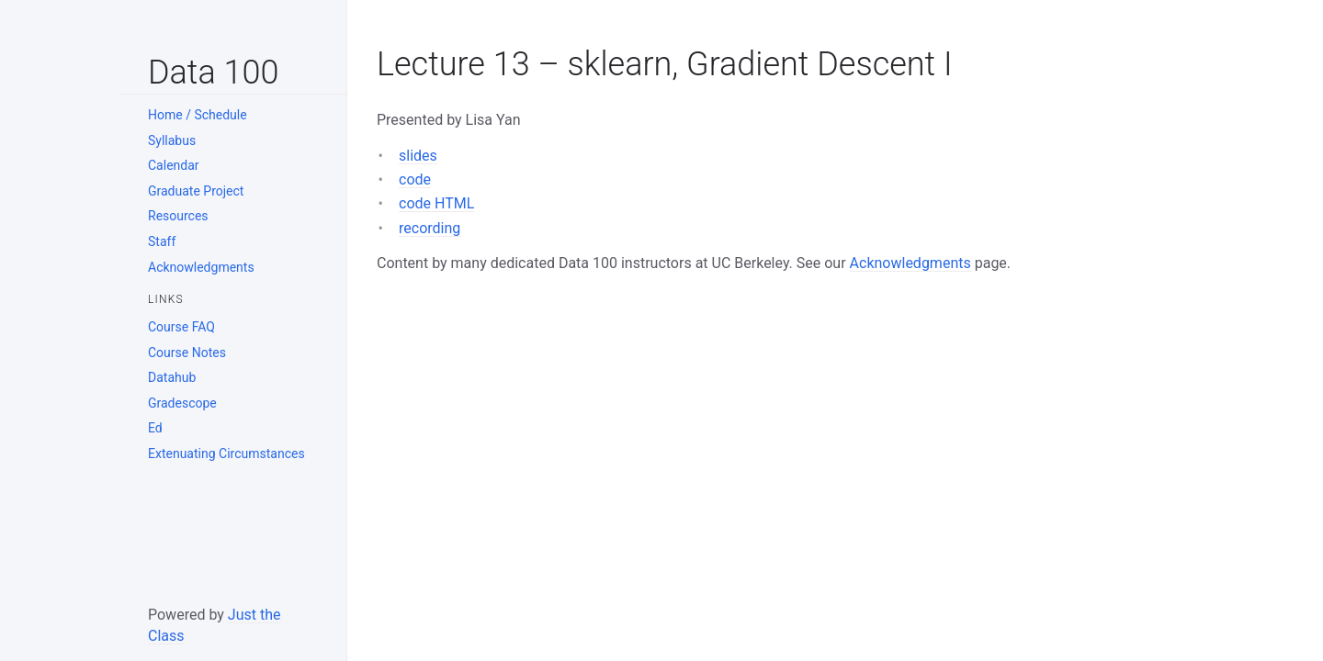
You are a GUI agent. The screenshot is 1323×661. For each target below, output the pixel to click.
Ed (155, 427)
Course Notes (187, 352)
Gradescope (182, 403)
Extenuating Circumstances (226, 453)
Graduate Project (195, 191)
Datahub (172, 377)
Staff (161, 241)
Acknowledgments (201, 267)
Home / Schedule (197, 114)
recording (429, 228)
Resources (178, 215)
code (415, 179)
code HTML (436, 203)
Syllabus (172, 140)
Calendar (173, 165)
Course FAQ (181, 326)
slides (418, 155)
